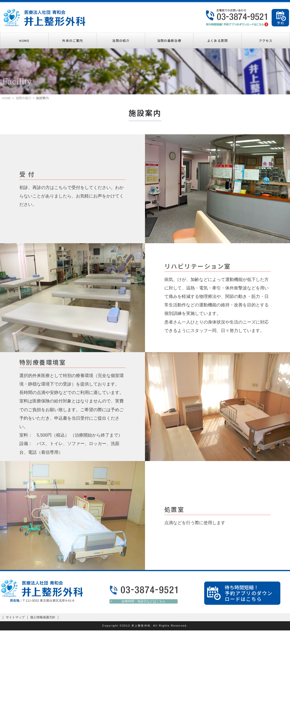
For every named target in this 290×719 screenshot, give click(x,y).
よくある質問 (217, 40)
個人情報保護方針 (42, 617)
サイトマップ (15, 617)
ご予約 (280, 17)
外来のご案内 (72, 40)
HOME (24, 40)
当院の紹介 (121, 40)
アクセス (265, 40)
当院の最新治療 (169, 40)
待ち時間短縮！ (251, 593)
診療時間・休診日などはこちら (144, 601)
